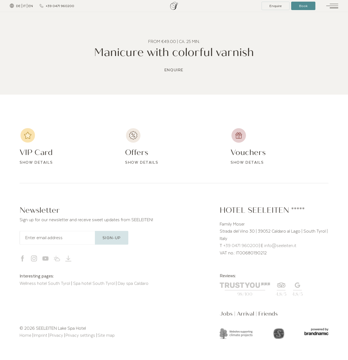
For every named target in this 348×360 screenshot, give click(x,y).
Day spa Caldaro (133, 285)
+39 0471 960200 (240, 248)
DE (18, 5)
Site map (106, 337)
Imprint (41, 337)
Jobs (227, 316)
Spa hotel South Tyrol (94, 285)
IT (24, 5)
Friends (268, 316)
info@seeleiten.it (280, 248)
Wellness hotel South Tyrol (45, 285)
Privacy (57, 337)
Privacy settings (81, 337)
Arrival (246, 316)
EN (30, 5)
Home (26, 337)
